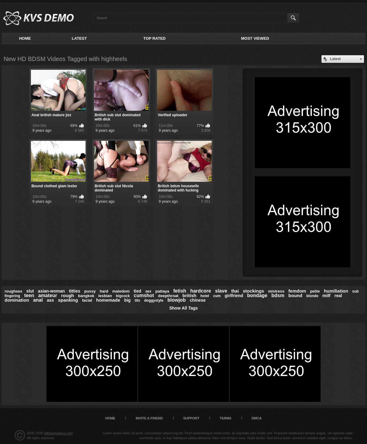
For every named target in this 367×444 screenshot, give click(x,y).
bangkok (86, 295)
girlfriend (234, 295)
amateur (47, 295)
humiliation (336, 290)
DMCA (257, 418)
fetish (179, 290)
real (338, 295)
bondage (257, 295)
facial (87, 300)
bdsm (278, 295)
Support (191, 418)
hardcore (200, 290)
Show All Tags (183, 308)
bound (295, 295)
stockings (253, 290)
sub (355, 291)
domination (17, 300)
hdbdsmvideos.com (58, 433)
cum (217, 296)
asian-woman (51, 291)
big (127, 300)
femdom (297, 290)
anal (38, 300)
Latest (79, 38)
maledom (121, 291)
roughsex (13, 291)
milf (326, 295)
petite (315, 291)
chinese (198, 300)
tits (137, 300)
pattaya (162, 291)
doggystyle (153, 300)
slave (221, 290)
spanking (68, 300)
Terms (225, 418)
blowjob (176, 300)
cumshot (144, 295)
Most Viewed (255, 38)
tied (137, 291)
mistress (276, 291)
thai (235, 291)
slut (30, 291)
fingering (12, 296)
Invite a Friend (149, 418)
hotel (204, 296)
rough (67, 295)
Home (25, 38)
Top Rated (154, 38)
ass (50, 300)
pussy (90, 291)
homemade (108, 300)
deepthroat (168, 295)
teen (29, 295)
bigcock (123, 296)
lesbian (105, 295)
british (190, 295)
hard (104, 291)
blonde (312, 296)
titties (74, 291)
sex (148, 291)
